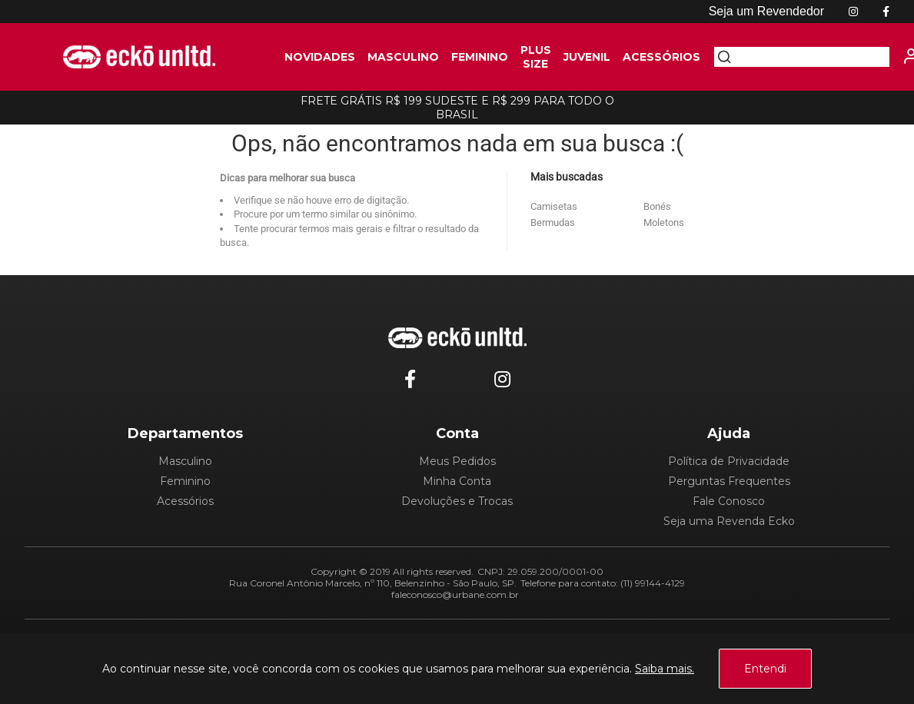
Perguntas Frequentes (729, 481)
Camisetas (553, 206)
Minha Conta (457, 481)
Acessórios (185, 501)
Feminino (185, 481)
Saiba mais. (664, 669)
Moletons (663, 222)
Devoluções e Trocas (457, 501)
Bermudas (552, 222)
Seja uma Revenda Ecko (729, 521)
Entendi (765, 669)
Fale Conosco (729, 501)
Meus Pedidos (457, 461)
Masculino (185, 461)
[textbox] (810, 57)
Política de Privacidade (728, 461)
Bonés (657, 206)
